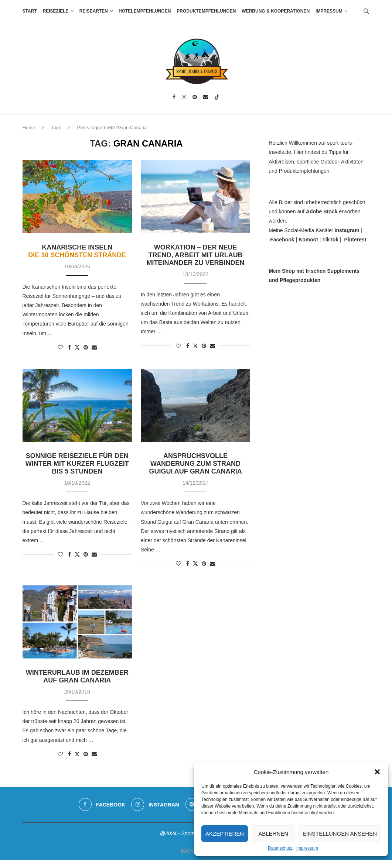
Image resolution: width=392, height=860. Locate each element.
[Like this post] (60, 347)
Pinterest (355, 239)
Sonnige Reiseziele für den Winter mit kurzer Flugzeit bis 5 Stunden (77, 463)
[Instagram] (184, 97)
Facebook (282, 239)
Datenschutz (280, 848)
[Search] (366, 11)
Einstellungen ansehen (340, 833)
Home (29, 127)
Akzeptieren (224, 833)
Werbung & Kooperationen (276, 11)
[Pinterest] (194, 97)
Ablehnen (273, 833)
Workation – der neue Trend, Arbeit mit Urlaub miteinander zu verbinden (196, 255)
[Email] (205, 97)
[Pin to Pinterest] (85, 347)
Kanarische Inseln (77, 251)
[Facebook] (174, 97)
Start (30, 11)
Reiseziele (56, 11)
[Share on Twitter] (77, 347)
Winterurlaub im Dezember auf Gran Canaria (77, 676)
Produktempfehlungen (206, 11)
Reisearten (93, 11)
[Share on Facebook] (69, 347)
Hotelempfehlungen (145, 11)
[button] (377, 771)
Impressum (307, 848)
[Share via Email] (94, 347)
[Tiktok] (216, 97)
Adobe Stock (322, 211)
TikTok (330, 239)
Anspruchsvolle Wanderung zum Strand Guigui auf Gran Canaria (195, 463)
